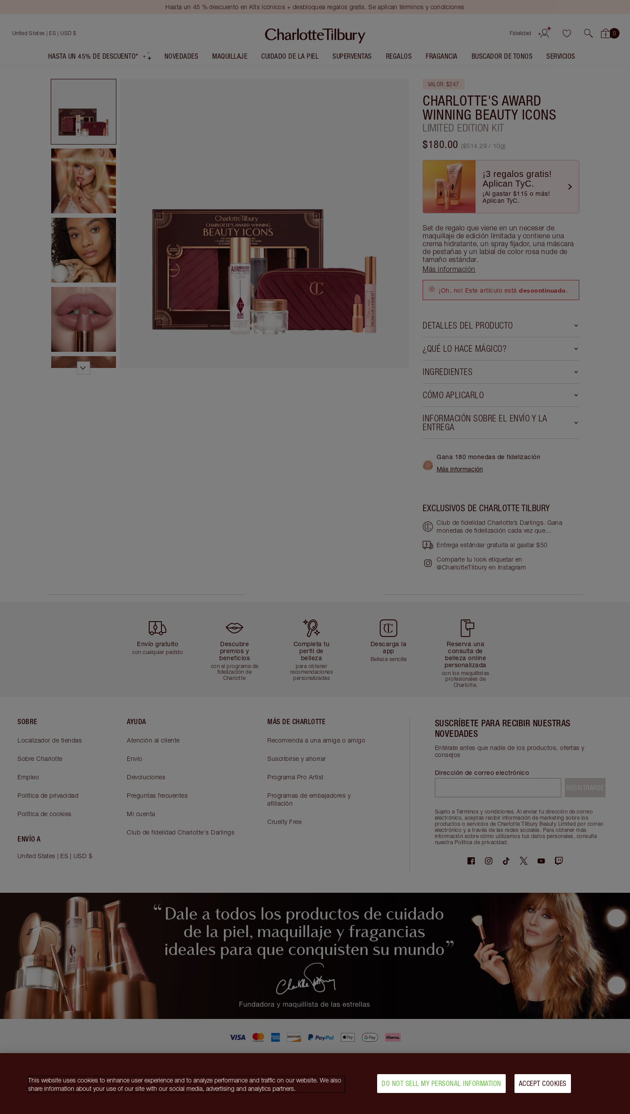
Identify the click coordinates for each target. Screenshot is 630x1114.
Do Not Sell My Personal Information (441, 1085)
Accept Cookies (543, 1085)
